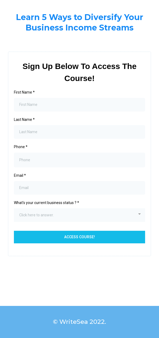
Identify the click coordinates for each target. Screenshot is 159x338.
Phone (21, 147)
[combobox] (79, 215)
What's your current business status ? (46, 203)
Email (20, 175)
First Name (24, 92)
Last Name (24, 119)
